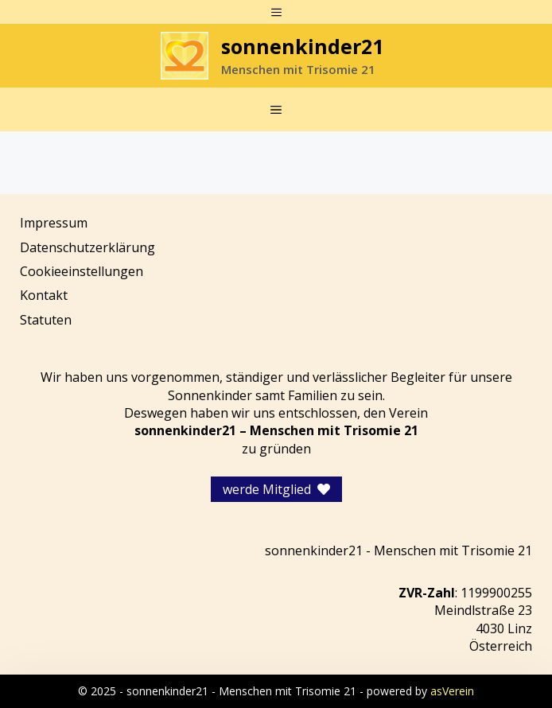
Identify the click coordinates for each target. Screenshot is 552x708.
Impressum (53, 222)
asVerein (452, 690)
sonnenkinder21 (302, 46)
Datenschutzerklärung (87, 247)
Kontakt (44, 295)
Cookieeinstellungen (81, 271)
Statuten (46, 320)
